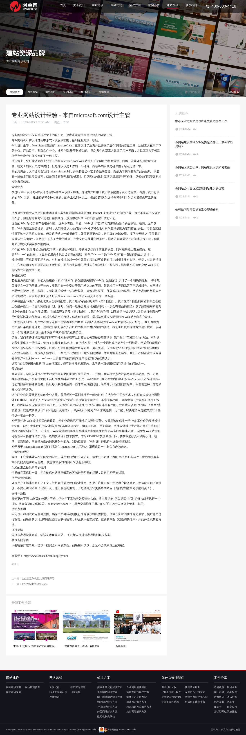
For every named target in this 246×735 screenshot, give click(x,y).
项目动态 (86, 92)
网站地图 (235, 729)
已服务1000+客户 (171, 692)
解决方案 (135, 5)
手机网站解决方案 (107, 692)
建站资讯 (172, 5)
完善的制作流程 (170, 702)
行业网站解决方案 (107, 706)
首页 (63, 5)
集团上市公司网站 (136, 697)
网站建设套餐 (13, 687)
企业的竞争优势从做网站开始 (38, 578)
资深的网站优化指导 (196, 697)
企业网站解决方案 (136, 687)
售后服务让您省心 (195, 702)
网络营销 (116, 5)
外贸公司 (232, 706)
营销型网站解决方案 (137, 692)
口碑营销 (75, 692)
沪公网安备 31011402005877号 (120, 729)
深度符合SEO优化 (195, 692)
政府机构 (219, 687)
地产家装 (219, 702)
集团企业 (232, 687)
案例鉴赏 (154, 5)
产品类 (230, 702)
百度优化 (54, 687)
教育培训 (219, 697)
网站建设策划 (13, 692)
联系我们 (191, 5)
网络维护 (50, 92)
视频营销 (54, 697)
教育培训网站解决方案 (139, 706)
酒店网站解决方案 (107, 702)
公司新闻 (104, 92)
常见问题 (68, 92)
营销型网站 (220, 711)
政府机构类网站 (106, 716)
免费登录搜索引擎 (172, 697)
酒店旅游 (232, 697)
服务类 (218, 706)
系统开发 (232, 711)
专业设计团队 (169, 687)
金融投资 (232, 692)
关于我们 (79, 5)
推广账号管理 (78, 687)
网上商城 (219, 692)
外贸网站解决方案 (107, 711)
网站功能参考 (32, 687)
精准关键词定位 (58, 692)
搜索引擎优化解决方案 (109, 687)
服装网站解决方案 (136, 702)
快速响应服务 (192, 687)
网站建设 (97, 5)
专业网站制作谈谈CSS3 (35, 584)
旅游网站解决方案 (136, 711)
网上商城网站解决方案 (109, 697)
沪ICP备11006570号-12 (88, 729)
